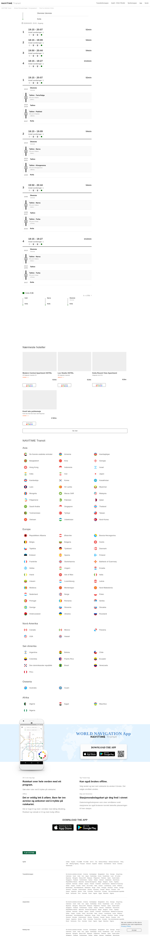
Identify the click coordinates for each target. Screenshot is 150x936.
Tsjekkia (116, 882)
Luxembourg (107, 885)
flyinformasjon (132, 3)
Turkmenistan (83, 880)
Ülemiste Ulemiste (44, 13)
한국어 (92, 861)
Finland (92, 883)
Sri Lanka (117, 876)
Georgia (112, 874)
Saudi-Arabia (115, 878)
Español (94, 863)
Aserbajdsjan (93, 874)
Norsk (114, 863)
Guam (90, 893)
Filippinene (97, 878)
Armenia (85, 874)
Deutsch (88, 863)
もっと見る (87, 295)
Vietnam (101, 880)
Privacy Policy (126, 926)
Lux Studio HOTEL (66, 373)
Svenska (119, 863)
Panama (113, 889)
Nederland (87, 887)
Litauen (101, 885)
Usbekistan (108, 880)
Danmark (74, 883)
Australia (84, 893)
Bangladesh (101, 874)
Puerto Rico (97, 891)
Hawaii (68, 891)
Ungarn (73, 885)
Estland (81, 883)
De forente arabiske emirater (74, 874)
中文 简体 (85, 861)
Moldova (119, 885)
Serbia (116, 887)
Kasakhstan (106, 876)
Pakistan (103, 878)
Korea (99, 876)
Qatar (109, 878)
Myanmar (68, 878)
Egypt (100, 893)
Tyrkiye (90, 880)
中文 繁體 (79, 861)
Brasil (67, 893)
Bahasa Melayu (103, 861)
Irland (83, 885)
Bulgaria (105, 882)
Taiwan (96, 880)
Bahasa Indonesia (114, 861)
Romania (110, 887)
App (140, 3)
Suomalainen (107, 863)
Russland (96, 889)
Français (82, 863)
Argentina (74, 891)
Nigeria (112, 893)
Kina (107, 874)
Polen (98, 887)
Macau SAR (82, 878)
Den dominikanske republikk (116, 891)
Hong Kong (119, 874)
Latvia (114, 885)
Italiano (100, 863)
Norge (93, 887)
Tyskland (68, 883)
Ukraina (90, 889)
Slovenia (68, 889)
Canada (102, 889)
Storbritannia (105, 883)
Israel (74, 876)
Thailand (75, 880)
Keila (39, 19)
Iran (83, 876)
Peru (79, 893)
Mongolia (75, 878)
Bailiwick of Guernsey (117, 883)
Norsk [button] (146, 3)
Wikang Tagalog (74, 863)
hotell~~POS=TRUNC (118, 3)
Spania (86, 883)
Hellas (67, 885)
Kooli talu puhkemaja (32, 411)
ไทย (96, 861)
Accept (134, 930)
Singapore (69, 880)
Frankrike (98, 883)
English (73, 861)
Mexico (108, 889)
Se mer (75, 431)
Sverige (121, 887)
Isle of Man (90, 885)
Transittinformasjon (102, 3)
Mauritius (105, 893)
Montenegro (69, 887)
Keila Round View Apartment (104, 373)
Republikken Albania (71, 882)
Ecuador (104, 891)
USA (118, 889)
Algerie (95, 893)
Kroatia (79, 885)
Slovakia (74, 889)
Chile (84, 891)
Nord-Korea (116, 880)
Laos (112, 876)
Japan (87, 876)
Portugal (104, 887)
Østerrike (81, 882)
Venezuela (73, 893)
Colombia (90, 891)
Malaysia (89, 878)
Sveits (111, 882)
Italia (95, 885)
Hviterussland (82, 889)
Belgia (99, 882)
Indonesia (68, 876)
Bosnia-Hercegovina (91, 882)
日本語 (68, 861)
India (78, 876)
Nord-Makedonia (78, 887)
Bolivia (80, 891)
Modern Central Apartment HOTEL (37, 373)
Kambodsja (93, 876)
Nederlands (69, 865)
